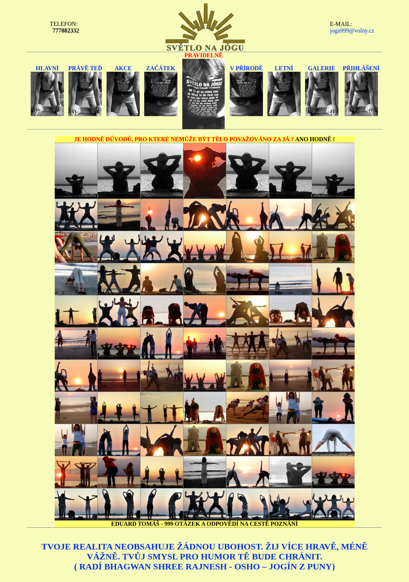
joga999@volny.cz (352, 30)
